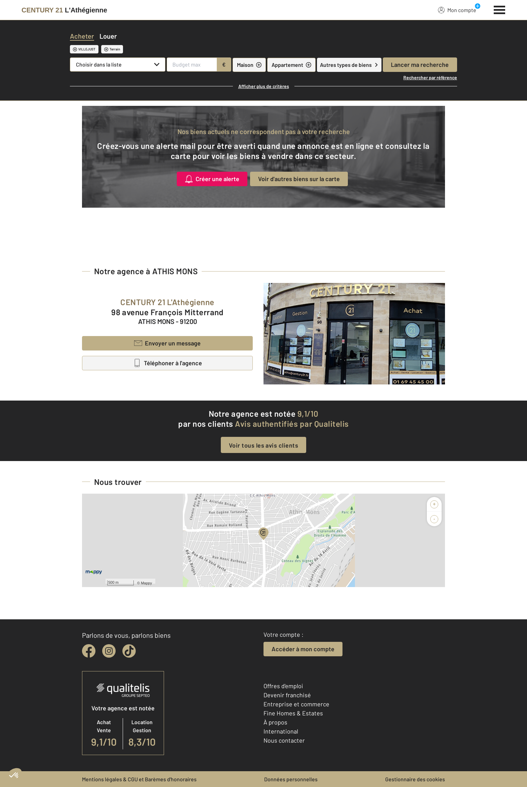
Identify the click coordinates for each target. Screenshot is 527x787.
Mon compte (457, 9)
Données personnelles (291, 779)
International (281, 731)
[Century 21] (64, 10)
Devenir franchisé (287, 695)
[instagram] (109, 651)
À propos (275, 722)
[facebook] (88, 651)
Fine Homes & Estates (293, 713)
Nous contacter (284, 740)
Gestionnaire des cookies (415, 779)
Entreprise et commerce (296, 704)
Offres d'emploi (283, 686)
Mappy (146, 583)
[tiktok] (129, 651)
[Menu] (499, 9)
